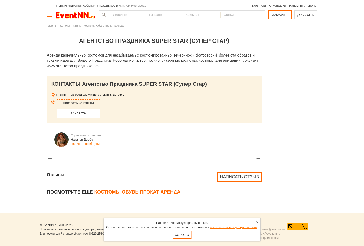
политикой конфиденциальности (233, 227)
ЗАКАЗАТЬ (280, 15)
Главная (52, 25)
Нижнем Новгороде (132, 5)
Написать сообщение (86, 144)
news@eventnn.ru (273, 229)
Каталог (65, 25)
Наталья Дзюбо (82, 139)
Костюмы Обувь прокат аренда (103, 25)
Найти (103, 14)
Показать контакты (78, 103)
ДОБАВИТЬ (305, 15)
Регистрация (277, 5)
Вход (255, 5)
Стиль (77, 25)
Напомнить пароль (302, 5)
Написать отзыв (239, 177)
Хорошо (182, 235)
